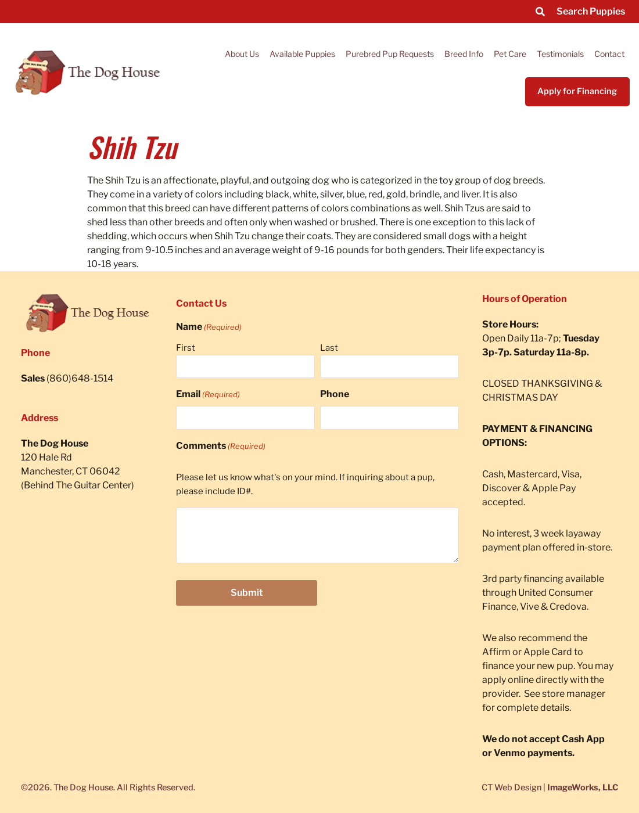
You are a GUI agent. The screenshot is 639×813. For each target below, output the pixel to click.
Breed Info (463, 54)
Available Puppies (302, 54)
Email (208, 394)
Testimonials (560, 54)
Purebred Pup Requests (390, 54)
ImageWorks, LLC (582, 787)
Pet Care (510, 54)
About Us (242, 54)
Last (329, 348)
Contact (609, 54)
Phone (334, 394)
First (185, 348)
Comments (220, 446)
